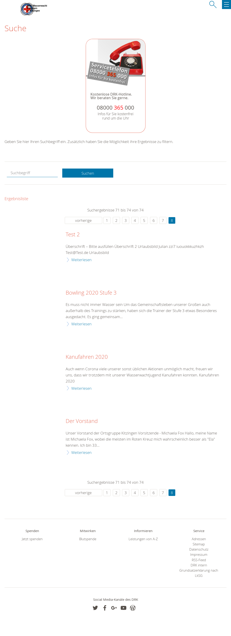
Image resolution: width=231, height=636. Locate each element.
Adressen (199, 539)
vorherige (83, 220)
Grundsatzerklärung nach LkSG (198, 573)
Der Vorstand (82, 421)
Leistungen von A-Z (143, 539)
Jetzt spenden (32, 539)
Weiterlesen (81, 259)
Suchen (87, 173)
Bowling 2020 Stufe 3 (91, 292)
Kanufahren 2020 (87, 357)
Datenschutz (198, 549)
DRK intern (199, 565)
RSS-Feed (199, 560)
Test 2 (73, 234)
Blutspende (87, 539)
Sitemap (199, 544)
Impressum (198, 554)
